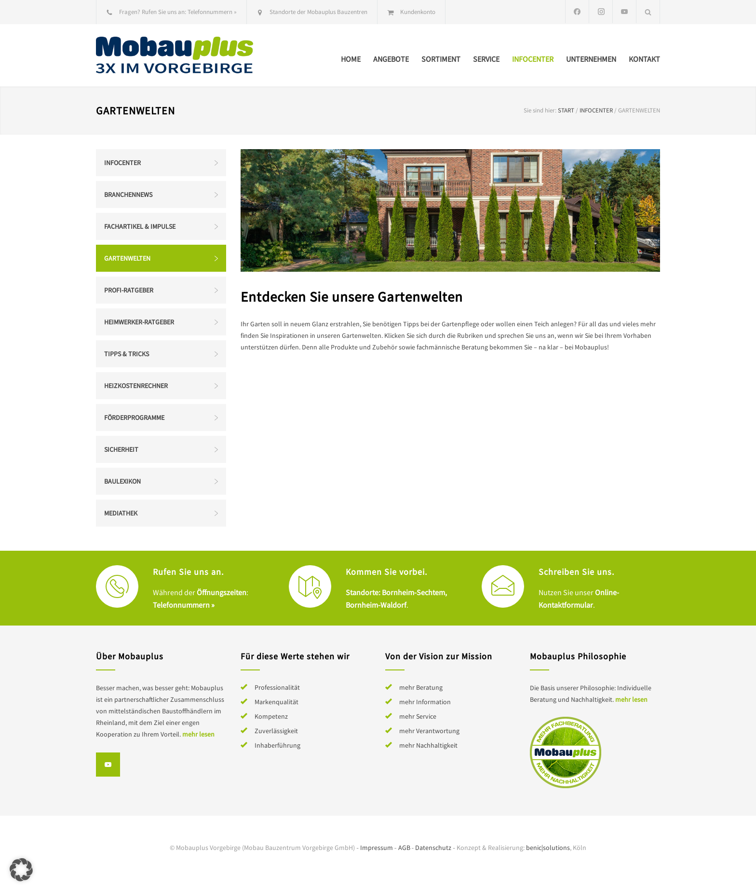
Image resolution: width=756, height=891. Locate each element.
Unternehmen (591, 59)
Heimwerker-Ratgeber (139, 322)
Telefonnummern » (212, 12)
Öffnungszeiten (221, 592)
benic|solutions (548, 847)
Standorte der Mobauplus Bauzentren (318, 12)
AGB (404, 847)
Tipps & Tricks (126, 353)
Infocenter (533, 59)
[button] (21, 870)
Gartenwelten (127, 258)
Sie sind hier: (540, 110)
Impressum (376, 847)
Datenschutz (433, 847)
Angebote (391, 59)
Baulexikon (122, 481)
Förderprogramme (134, 417)
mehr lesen (198, 734)
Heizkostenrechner (136, 385)
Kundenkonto (417, 12)
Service (486, 59)
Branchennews (128, 194)
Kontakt (644, 59)
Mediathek (120, 513)
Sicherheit (121, 449)
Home (351, 59)
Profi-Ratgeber (128, 290)
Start (566, 110)
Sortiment (440, 59)
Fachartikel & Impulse (140, 226)
